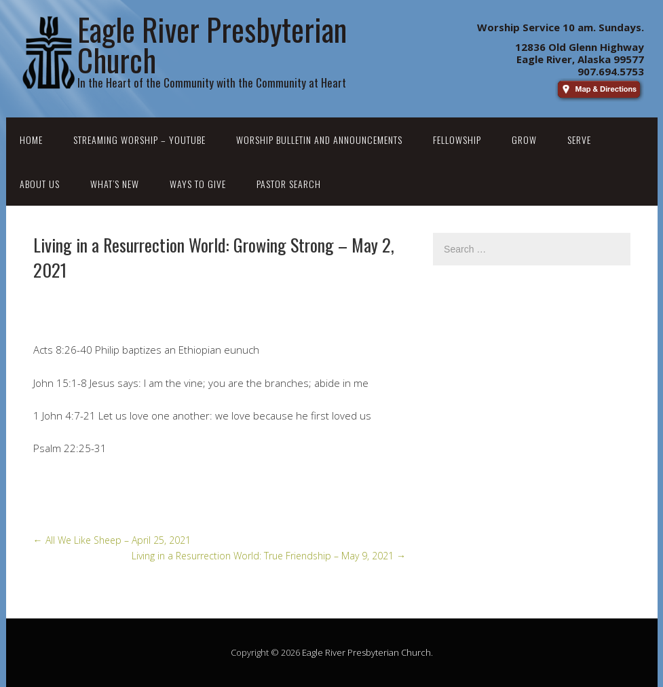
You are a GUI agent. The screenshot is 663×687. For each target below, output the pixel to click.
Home (31, 139)
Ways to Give (198, 184)
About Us (40, 184)
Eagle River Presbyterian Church (366, 652)
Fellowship (457, 139)
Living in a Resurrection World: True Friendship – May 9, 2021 (269, 555)
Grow (524, 139)
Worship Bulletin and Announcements (319, 139)
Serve (579, 139)
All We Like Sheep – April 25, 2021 (112, 540)
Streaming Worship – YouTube (139, 139)
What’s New (114, 184)
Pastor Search (289, 184)
